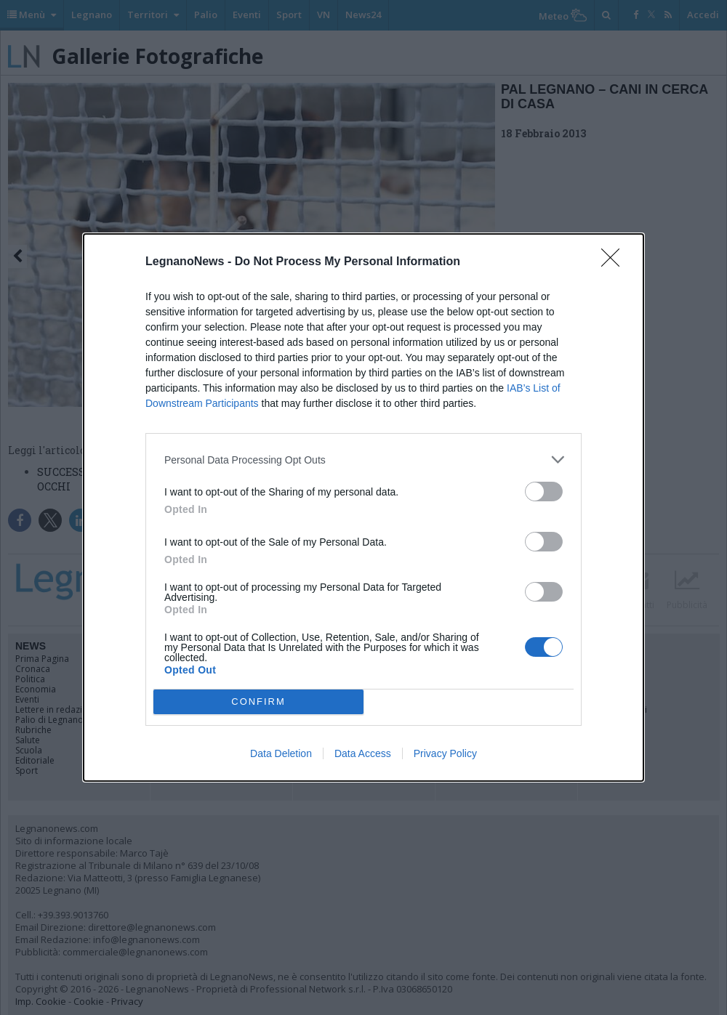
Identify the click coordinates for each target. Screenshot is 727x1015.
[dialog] (363, 507)
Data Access (362, 753)
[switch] (544, 491)
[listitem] (363, 459)
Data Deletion (281, 753)
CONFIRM (258, 702)
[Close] (615, 262)
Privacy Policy (445, 753)
